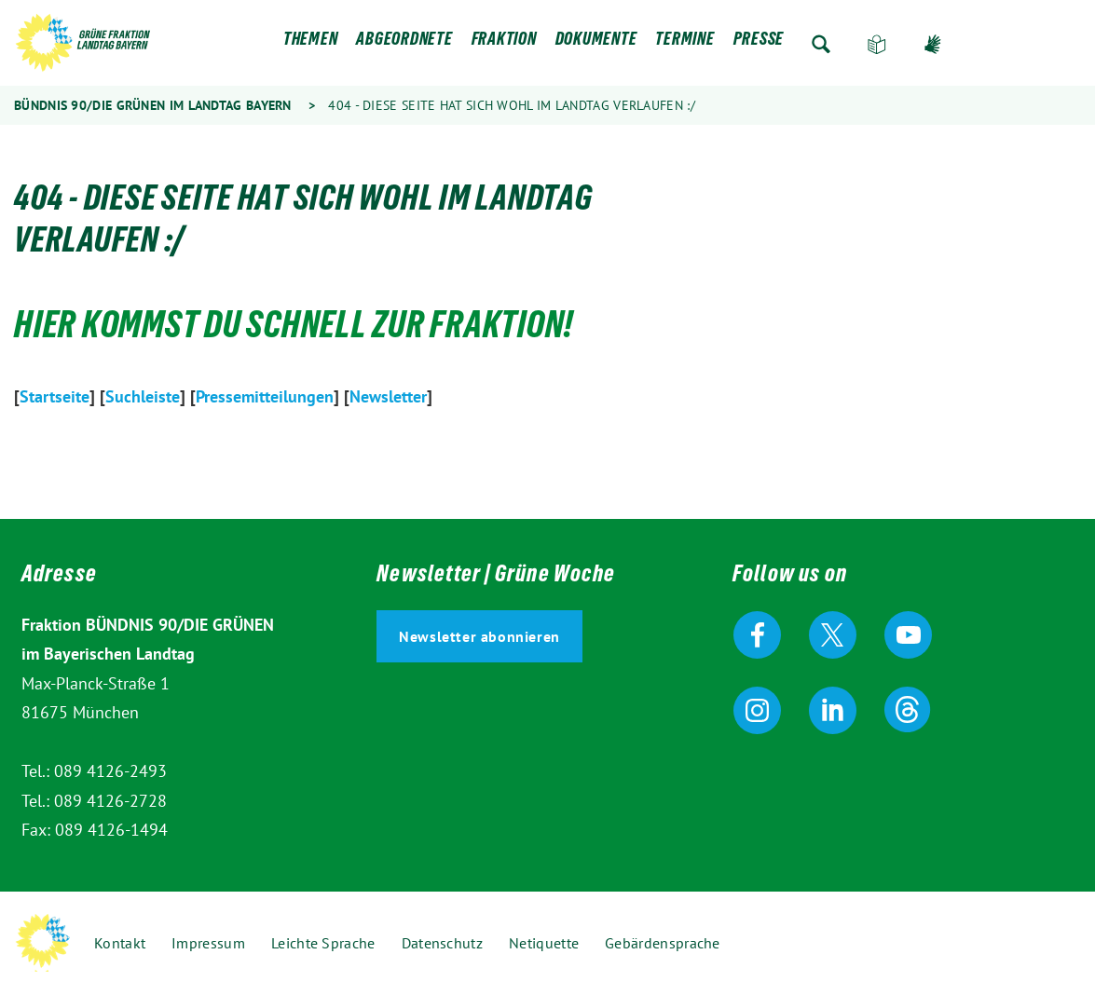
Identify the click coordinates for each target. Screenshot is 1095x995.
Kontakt (119, 943)
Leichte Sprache (877, 44)
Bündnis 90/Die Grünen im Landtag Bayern (153, 105)
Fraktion (504, 44)
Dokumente (596, 44)
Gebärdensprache (933, 44)
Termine (684, 44)
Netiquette (544, 943)
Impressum (208, 943)
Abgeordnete (404, 44)
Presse (759, 44)
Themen (310, 44)
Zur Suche (821, 44)
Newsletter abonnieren (479, 636)
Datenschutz (442, 943)
